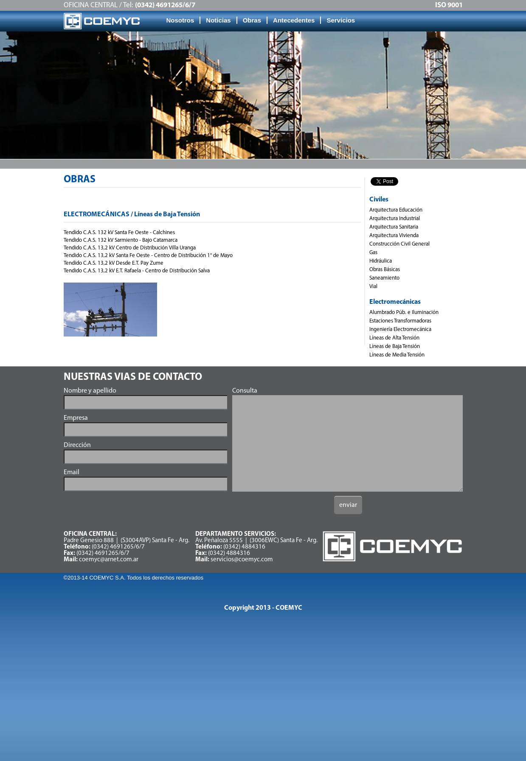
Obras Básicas (384, 269)
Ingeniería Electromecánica (400, 329)
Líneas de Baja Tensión (394, 346)
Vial (373, 286)
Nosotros (180, 20)
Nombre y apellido (90, 391)
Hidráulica (380, 261)
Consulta (244, 391)
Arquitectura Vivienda (394, 235)
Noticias (218, 20)
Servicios (340, 20)
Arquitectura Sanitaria (393, 227)
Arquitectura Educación (395, 210)
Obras (252, 20)
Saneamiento (384, 278)
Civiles (378, 199)
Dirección (77, 445)
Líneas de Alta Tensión (394, 338)
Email (71, 472)
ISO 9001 (449, 5)
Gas (373, 252)
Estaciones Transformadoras (400, 321)
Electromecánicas (395, 302)
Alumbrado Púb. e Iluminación (404, 312)
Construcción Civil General (399, 244)
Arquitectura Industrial (394, 218)
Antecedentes (294, 20)
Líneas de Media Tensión (397, 355)
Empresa (76, 418)
